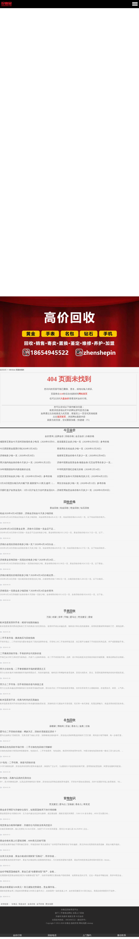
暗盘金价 (22, 904)
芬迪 (67, 726)
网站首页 (83, 394)
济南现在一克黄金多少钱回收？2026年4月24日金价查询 (26, 591)
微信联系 (121, 935)
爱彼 (90, 617)
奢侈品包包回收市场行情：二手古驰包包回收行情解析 (26, 747)
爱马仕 (73, 617)
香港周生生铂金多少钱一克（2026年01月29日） (80, 448)
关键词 (58, 916)
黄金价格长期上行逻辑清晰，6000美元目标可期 (23, 841)
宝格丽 (70, 804)
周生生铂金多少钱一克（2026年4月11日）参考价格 (81, 483)
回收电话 (52, 935)
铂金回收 (64, 508)
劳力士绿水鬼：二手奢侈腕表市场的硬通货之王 (23, 669)
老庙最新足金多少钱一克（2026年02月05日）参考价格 (83, 442)
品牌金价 (59, 436)
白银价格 (90, 436)
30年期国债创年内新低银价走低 (15, 469)
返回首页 (3, 370)
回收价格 (69, 436)
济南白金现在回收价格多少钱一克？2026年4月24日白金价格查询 (31, 544)
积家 (54, 617)
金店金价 (79, 436)
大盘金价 (64, 398)
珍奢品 (14, 904)
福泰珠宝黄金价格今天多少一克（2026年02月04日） (82, 455)
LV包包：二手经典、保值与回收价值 (17, 762)
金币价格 (40, 904)
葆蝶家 (52, 726)
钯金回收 (74, 508)
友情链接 (4, 904)
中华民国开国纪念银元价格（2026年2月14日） (79, 469)
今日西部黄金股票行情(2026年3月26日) (18, 448)
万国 (48, 617)
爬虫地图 (49, 904)
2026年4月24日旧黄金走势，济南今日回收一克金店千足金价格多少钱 (33, 529)
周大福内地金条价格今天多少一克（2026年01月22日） (26, 462)
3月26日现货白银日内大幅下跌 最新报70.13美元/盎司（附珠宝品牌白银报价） (37, 483)
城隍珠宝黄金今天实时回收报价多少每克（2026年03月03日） (29, 442)
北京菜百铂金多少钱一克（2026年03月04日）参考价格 (26, 476)
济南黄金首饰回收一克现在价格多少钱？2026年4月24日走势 (29, 560)
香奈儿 (74, 726)
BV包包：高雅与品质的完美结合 (15, 778)
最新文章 (71, 916)
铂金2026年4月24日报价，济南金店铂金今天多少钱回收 (26, 513)
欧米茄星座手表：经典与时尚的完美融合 (19, 700)
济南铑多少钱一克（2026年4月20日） (18, 455)
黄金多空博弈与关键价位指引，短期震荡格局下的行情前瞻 (28, 810)
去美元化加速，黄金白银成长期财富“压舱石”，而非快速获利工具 (31, 856)
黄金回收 (54, 508)
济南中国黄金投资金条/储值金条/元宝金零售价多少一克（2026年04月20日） (93, 462)
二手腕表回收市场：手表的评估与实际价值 (20, 653)
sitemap (90, 923)
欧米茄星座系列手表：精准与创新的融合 (19, 622)
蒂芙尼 (86, 804)
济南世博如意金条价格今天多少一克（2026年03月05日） (84, 490)
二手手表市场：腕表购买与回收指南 (17, 638)
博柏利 (60, 726)
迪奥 (81, 726)
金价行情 (17, 935)
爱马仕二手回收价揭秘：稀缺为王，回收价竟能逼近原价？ (28, 731)
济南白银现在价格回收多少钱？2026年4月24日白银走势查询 (29, 575)
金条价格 (31, 904)
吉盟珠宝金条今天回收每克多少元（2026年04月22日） (83, 476)
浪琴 (60, 617)
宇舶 (66, 617)
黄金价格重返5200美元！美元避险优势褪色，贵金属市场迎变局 (30, 887)
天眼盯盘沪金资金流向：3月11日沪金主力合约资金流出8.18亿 (29, 490)
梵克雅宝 (82, 617)
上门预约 (87, 935)
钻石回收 (84, 508)
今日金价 (79, 916)
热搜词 (64, 916)
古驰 (87, 726)
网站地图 (83, 923)
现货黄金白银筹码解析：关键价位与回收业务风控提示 (26, 825)
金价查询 (49, 436)
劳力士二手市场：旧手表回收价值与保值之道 (21, 684)
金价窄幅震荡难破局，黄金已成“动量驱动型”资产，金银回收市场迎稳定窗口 (37, 871)
